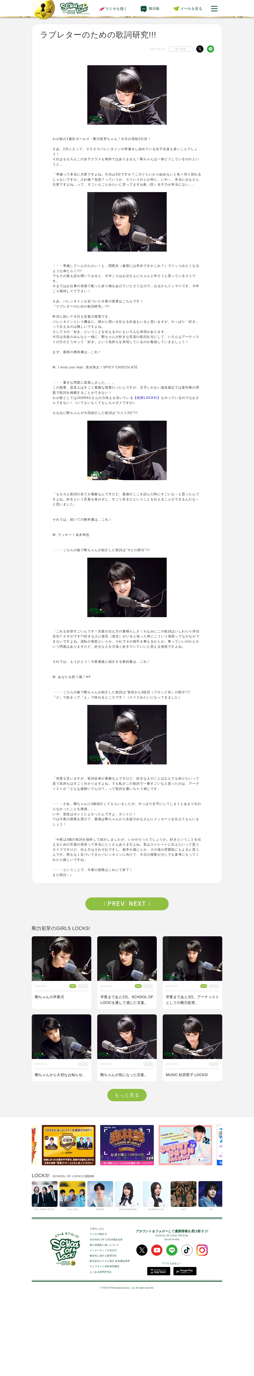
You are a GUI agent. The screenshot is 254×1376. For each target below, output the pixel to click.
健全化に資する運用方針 (103, 1333)
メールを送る (191, 9)
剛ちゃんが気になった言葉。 (124, 1075)
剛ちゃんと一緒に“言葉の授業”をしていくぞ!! (122, 1150)
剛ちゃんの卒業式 (49, 997)
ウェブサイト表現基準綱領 (104, 1344)
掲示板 (154, 9)
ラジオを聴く (113, 9)
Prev (114, 903)
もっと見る (127, 1173)
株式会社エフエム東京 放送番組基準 (110, 1339)
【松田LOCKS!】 (147, 397)
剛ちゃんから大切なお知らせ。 (60, 1075)
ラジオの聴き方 (98, 1312)
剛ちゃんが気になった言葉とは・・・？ (189, 1150)
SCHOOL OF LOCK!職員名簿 (106, 1317)
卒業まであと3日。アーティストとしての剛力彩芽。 (192, 1000)
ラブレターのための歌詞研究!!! (60, 1147)
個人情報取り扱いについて (104, 1322)
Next (139, 903)
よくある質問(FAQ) (100, 1349)
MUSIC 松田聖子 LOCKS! (187, 1075)
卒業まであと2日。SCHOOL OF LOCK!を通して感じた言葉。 (126, 1000)
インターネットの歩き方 (103, 1328)
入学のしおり (97, 1306)
